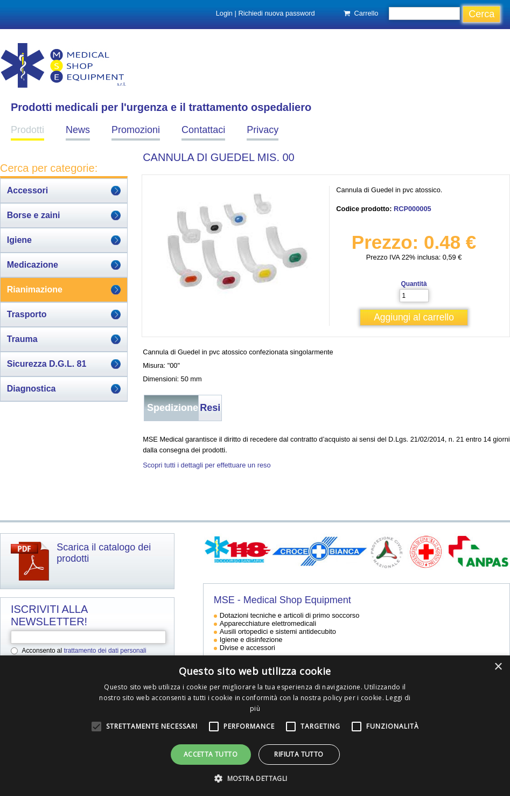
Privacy (262, 129)
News (78, 129)
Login (224, 13)
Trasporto (27, 314)
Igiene (19, 240)
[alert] (255, 725)
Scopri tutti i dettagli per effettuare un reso (206, 465)
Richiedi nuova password (276, 13)
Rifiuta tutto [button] (298, 754)
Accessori (27, 190)
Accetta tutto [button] (210, 754)
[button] (254, 778)
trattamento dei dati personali (105, 650)
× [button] (498, 667)
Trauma (22, 339)
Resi (210, 407)
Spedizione (172, 407)
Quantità (414, 284)
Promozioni (135, 129)
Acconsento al (84, 650)
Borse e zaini (33, 215)
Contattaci (203, 129)
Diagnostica (31, 388)
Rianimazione (34, 289)
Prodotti (27, 129)
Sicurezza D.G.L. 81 (47, 363)
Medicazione (32, 264)
